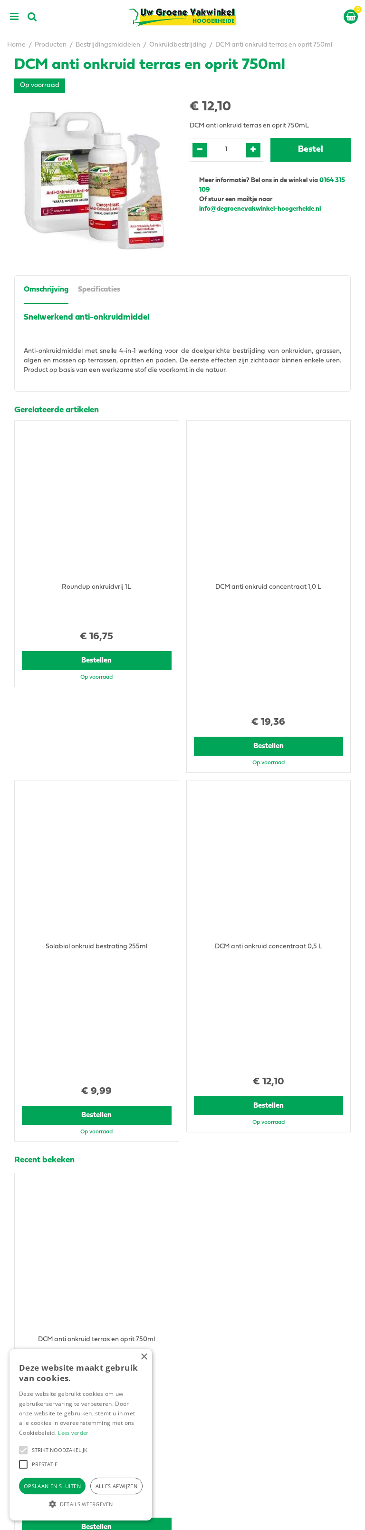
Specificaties (99, 289)
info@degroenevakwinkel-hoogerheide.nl (260, 209)
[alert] (81, 1434)
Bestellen (96, 630)
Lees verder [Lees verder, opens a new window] (73, 1432)
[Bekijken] (351, 17)
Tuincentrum (209, 1394)
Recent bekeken (44, 919)
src (32, 17)
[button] (23, 1450)
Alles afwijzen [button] (117, 1486)
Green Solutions (241, 1515)
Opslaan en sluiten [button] (52, 1486)
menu (14, 17)
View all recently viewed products (64, 1180)
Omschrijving (46, 289)
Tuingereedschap (216, 1403)
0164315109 (214, 1258)
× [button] (143, 1357)
